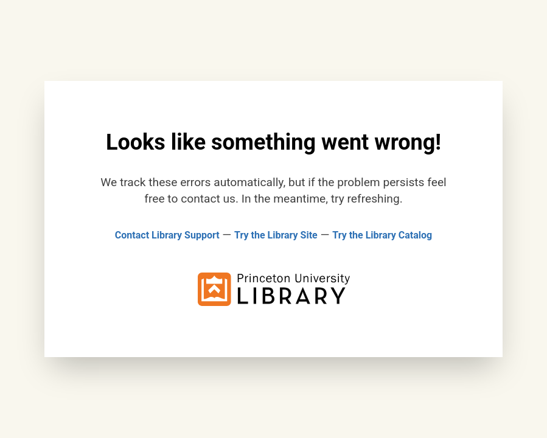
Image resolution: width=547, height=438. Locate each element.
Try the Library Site (276, 235)
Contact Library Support (167, 235)
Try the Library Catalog (382, 235)
